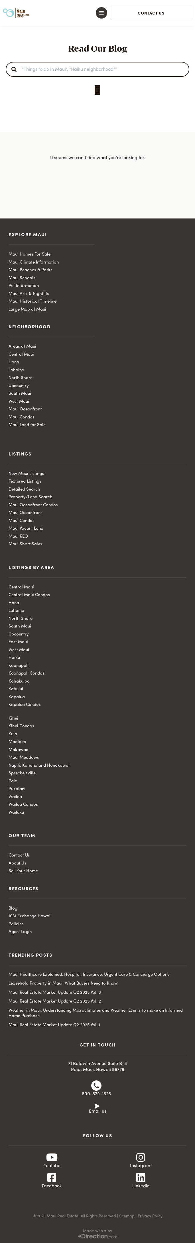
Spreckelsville (22, 773)
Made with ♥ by (97, 1231)
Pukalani (17, 789)
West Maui (19, 402)
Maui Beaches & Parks (30, 270)
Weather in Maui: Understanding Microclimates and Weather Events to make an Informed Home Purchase (96, 1014)
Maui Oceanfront (25, 409)
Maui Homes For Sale (29, 254)
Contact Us (19, 855)
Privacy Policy (150, 1216)
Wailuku (16, 813)
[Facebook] (52, 1178)
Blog (13, 908)
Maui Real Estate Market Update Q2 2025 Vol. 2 (55, 1001)
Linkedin (141, 1186)
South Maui (20, 394)
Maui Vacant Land (26, 529)
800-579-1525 (96, 1094)
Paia (13, 781)
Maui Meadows (24, 758)
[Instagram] (141, 1157)
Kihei (13, 718)
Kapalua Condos (25, 705)
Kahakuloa (19, 681)
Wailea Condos (23, 805)
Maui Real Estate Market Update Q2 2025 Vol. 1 (54, 1025)
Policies (16, 924)
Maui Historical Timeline (32, 301)
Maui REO (18, 537)
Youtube (52, 1166)
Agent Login (20, 932)
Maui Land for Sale (27, 425)
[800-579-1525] (96, 1085)
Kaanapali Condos (26, 673)
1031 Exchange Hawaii (30, 916)
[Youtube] (52, 1157)
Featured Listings (25, 481)
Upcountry (19, 386)
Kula (13, 734)
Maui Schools (22, 278)
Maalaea (17, 742)
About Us (17, 863)
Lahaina (16, 370)
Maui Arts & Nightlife (29, 294)
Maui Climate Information (34, 262)
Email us (97, 1111)
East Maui (18, 642)
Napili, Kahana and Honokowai (39, 766)
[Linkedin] (141, 1178)
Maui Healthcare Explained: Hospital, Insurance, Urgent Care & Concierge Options (89, 975)
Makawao (19, 750)
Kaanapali (19, 666)
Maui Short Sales (25, 544)
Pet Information (24, 286)
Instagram (141, 1166)
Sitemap (127, 1216)
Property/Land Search (30, 497)
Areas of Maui (22, 347)
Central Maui (21, 355)
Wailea (15, 797)
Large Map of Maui (27, 309)
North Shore (20, 378)
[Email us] (97, 1105)
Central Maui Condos (29, 595)
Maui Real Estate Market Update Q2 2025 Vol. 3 (55, 993)
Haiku (14, 658)
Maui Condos (21, 417)
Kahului (16, 689)
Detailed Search (24, 489)
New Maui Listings (26, 474)
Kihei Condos (21, 726)
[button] (92, 13)
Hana (14, 362)
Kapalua (17, 697)
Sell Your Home (23, 871)
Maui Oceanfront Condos (33, 505)
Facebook (52, 1186)
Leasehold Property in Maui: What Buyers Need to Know (63, 983)
